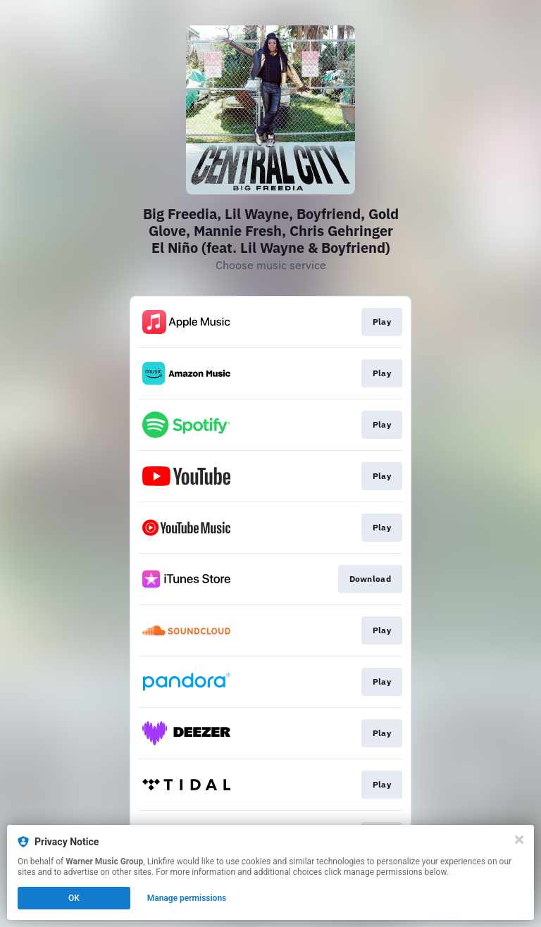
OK (74, 898)
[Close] (519, 839)
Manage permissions (187, 898)
